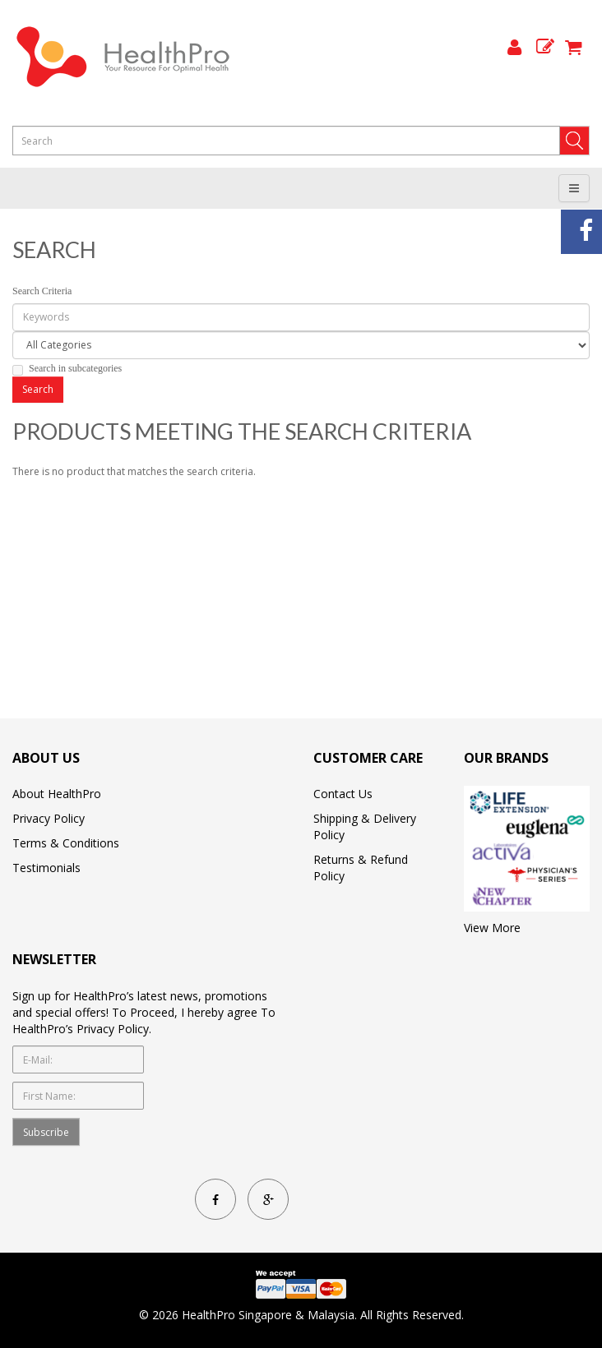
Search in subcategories (67, 369)
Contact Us (343, 793)
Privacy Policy (48, 818)
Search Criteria (42, 291)
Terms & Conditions (65, 843)
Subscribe (46, 1132)
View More (492, 927)
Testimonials (46, 867)
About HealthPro (56, 793)
